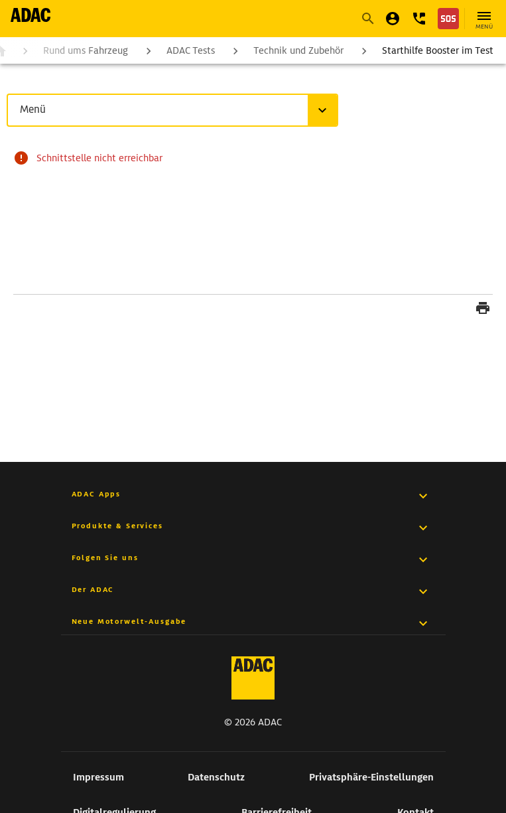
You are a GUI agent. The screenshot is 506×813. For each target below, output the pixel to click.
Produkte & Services (117, 525)
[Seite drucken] (483, 310)
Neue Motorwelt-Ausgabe (129, 621)
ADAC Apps (96, 493)
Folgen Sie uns (105, 557)
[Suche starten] (367, 18)
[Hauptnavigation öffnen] (484, 18)
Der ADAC (93, 589)
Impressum (98, 777)
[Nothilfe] (448, 18)
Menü (35, 109)
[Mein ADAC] (392, 18)
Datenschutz (216, 777)
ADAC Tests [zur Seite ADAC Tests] (190, 50)
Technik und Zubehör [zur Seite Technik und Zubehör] (298, 50)
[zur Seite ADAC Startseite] (30, 15)
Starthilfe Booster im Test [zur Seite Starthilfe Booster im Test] (437, 50)
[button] (419, 18)
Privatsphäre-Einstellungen (371, 777)
